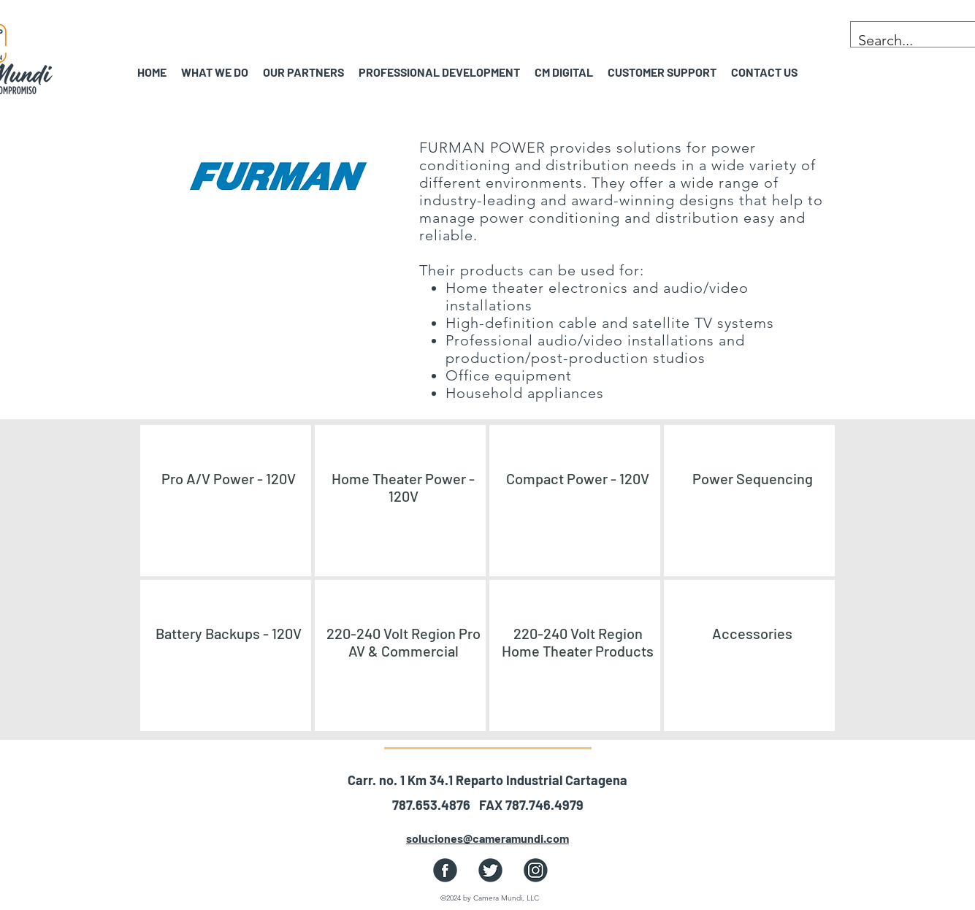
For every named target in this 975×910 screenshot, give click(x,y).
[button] (303, 72)
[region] (225, 500)
